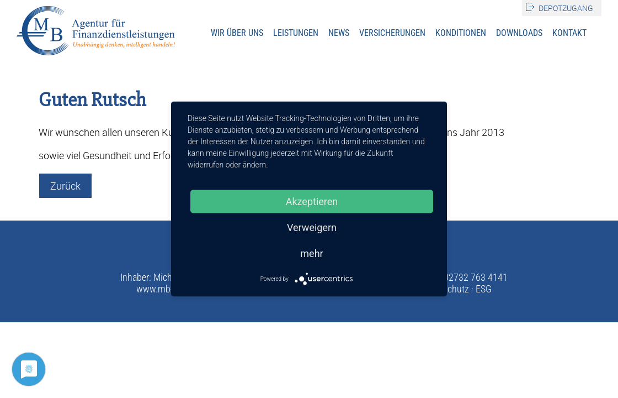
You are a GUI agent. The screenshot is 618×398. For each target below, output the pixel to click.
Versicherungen (392, 33)
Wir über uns (237, 33)
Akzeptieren (312, 201)
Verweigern (312, 227)
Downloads (519, 33)
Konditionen (460, 33)
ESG (484, 289)
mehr (311, 253)
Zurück (65, 185)
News (338, 33)
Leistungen (295, 33)
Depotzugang (566, 8)
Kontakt (569, 33)
